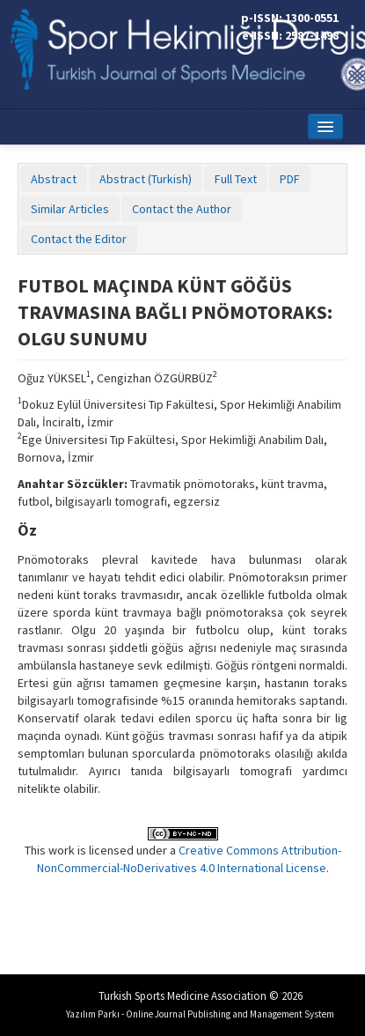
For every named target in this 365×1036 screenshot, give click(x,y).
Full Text (236, 179)
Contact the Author (181, 209)
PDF (290, 179)
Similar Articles (70, 209)
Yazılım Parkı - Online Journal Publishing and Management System (200, 1014)
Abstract (54, 179)
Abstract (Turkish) (145, 179)
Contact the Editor (79, 239)
